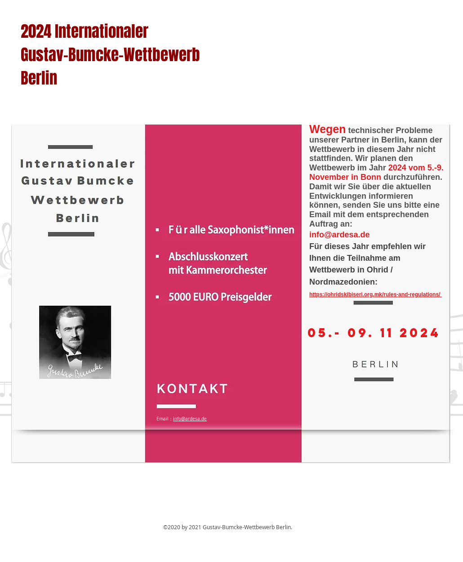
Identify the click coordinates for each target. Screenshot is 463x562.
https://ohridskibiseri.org (341, 294)
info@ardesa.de (339, 234)
